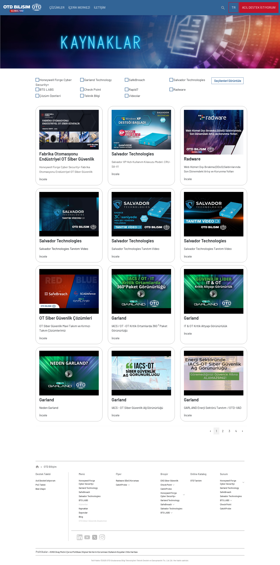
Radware (177, 89)
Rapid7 (131, 89)
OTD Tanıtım (196, 480)
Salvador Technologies (187, 80)
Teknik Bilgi (90, 96)
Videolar (132, 96)
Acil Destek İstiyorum (259, 7)
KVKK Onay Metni (58, 552)
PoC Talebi (41, 484)
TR (234, 7)
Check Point (90, 89)
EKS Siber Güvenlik (169, 480)
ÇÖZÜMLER (56, 7)
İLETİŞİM (100, 7)
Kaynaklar (83, 508)
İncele (43, 179)
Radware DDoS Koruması (127, 480)
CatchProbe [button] (123, 484)
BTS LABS (45, 89)
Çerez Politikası (74, 552)
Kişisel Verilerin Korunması (95, 552)
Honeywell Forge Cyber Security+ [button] (173, 494)
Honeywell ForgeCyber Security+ (87, 482)
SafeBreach (135, 80)
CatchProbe (166, 489)
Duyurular (83, 512)
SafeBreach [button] (168, 504)
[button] (223, 8)
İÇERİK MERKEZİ (79, 7)
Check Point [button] (168, 484)
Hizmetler (83, 504)
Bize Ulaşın (41, 489)
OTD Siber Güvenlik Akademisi (93, 521)
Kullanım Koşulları (117, 552)
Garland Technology (96, 80)
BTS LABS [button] (167, 512)
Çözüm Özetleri (48, 96)
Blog (81, 516)
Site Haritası (132, 552)
